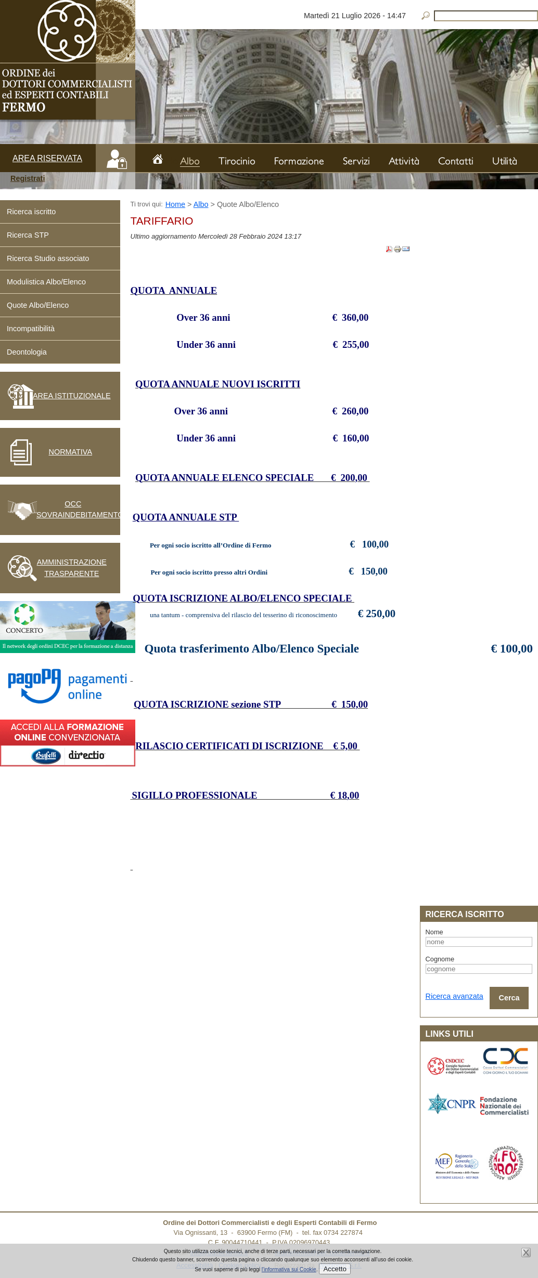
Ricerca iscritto (31, 211)
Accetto (334, 1269)
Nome (434, 932)
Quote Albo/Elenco (38, 305)
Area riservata (47, 158)
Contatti (455, 160)
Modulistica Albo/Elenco (46, 282)
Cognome (440, 959)
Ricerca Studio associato (48, 258)
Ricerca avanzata (454, 996)
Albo (201, 204)
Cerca (509, 998)
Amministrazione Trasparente (72, 568)
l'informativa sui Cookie (289, 1269)
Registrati (27, 178)
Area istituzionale (72, 396)
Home (171, 159)
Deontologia (27, 352)
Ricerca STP (28, 235)
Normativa (70, 452)
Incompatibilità (31, 328)
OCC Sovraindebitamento (73, 509)
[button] (67, 179)
